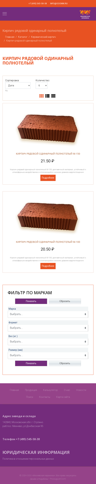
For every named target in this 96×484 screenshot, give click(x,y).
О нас (67, 390)
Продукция (31, 390)
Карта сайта (63, 397)
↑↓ (6, 90)
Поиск (29, 397)
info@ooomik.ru (59, 3)
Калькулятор (50, 390)
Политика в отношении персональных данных (28, 458)
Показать (31, 301)
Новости (81, 390)
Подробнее (48, 177)
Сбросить (64, 301)
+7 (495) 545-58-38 (38, 3)
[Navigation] (5, 14)
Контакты (44, 397)
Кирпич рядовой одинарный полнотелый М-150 (48, 153)
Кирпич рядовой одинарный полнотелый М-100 (48, 242)
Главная (14, 390)
